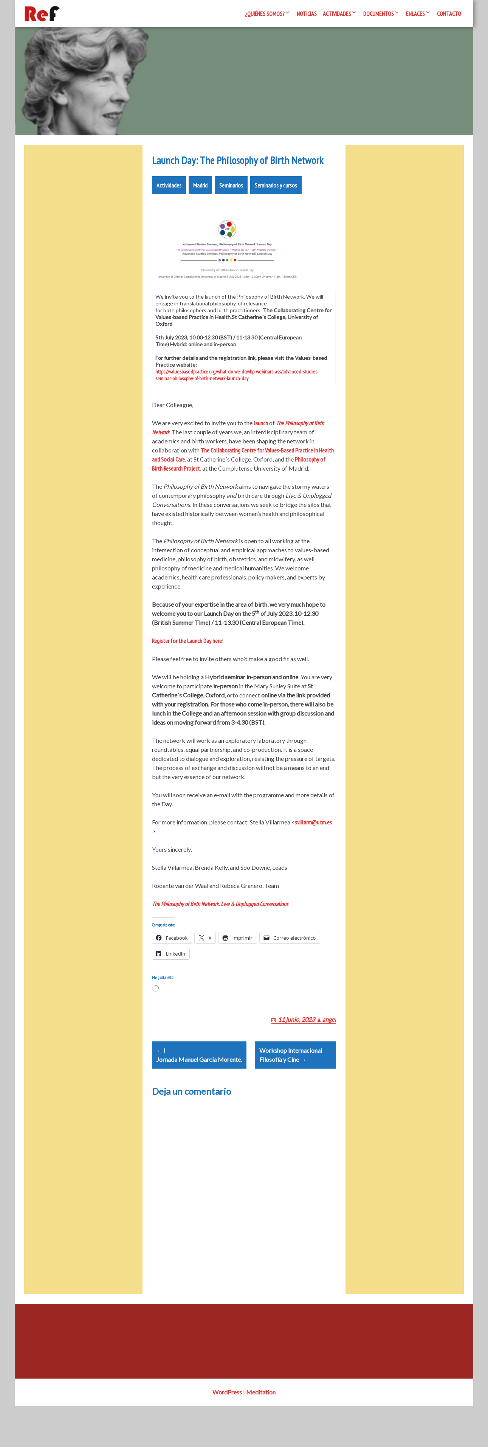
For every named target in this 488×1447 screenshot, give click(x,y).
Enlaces (415, 13)
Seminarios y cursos (276, 208)
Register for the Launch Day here (187, 663)
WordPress (227, 1433)
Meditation (261, 1433)
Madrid (200, 208)
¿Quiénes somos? (265, 13)
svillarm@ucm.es (313, 845)
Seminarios (231, 208)
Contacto (449, 13)
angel (329, 1051)
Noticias (307, 13)
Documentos (378, 13)
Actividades (337, 13)
